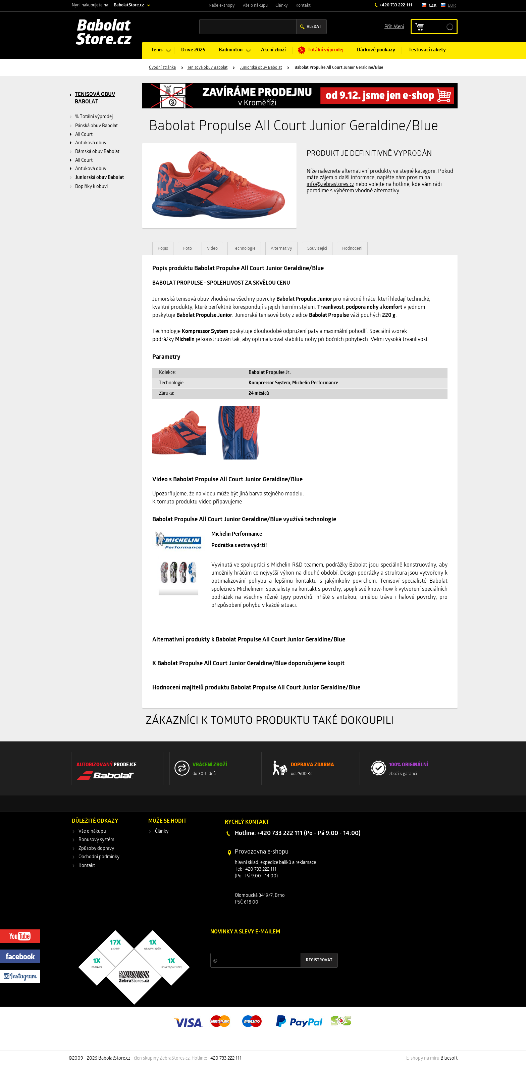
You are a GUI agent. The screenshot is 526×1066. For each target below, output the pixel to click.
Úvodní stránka (162, 68)
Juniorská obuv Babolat (261, 68)
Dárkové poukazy (376, 50)
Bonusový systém (96, 839)
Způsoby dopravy (96, 848)
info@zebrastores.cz (330, 184)
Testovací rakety (427, 50)
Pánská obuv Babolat (96, 126)
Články (281, 5)
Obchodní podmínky (98, 857)
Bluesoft (449, 1058)
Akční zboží (273, 50)
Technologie (244, 248)
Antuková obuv (90, 143)
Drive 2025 (193, 50)
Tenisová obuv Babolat (207, 68)
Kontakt (303, 5)
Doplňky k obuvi (91, 186)
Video (212, 248)
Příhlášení (394, 26)
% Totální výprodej (94, 116)
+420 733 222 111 (395, 5)
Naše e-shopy (222, 5)
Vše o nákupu (255, 5)
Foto (187, 248)
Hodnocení (352, 248)
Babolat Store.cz (104, 33)
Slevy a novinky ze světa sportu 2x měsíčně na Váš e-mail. (267, 944)
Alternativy (281, 248)
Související (317, 248)
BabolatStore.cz (129, 5)
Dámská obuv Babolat (97, 151)
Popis (163, 248)
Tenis (157, 50)
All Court (84, 134)
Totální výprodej (326, 50)
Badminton (231, 50)
